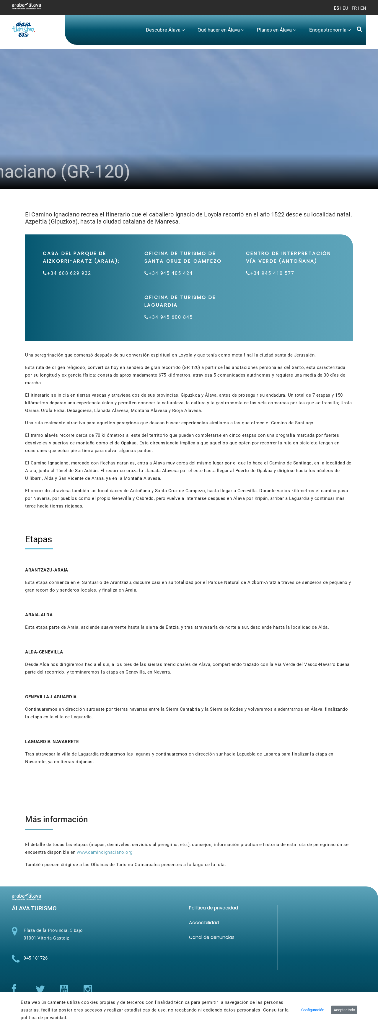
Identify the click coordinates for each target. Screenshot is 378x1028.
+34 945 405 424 (171, 273)
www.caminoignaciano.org (105, 852)
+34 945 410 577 (272, 273)
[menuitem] (165, 30)
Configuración (312, 1010)
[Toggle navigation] (357, 11)
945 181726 (36, 958)
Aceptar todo (344, 1010)
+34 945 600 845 (171, 317)
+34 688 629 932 (69, 273)
